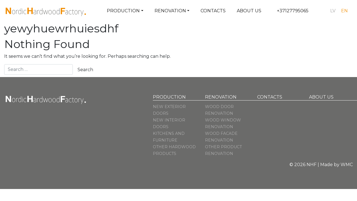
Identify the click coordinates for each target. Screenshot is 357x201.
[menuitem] (332, 11)
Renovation (170, 10)
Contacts (213, 10)
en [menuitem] (344, 10)
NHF (312, 164)
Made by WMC (336, 164)
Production (123, 10)
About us (249, 10)
